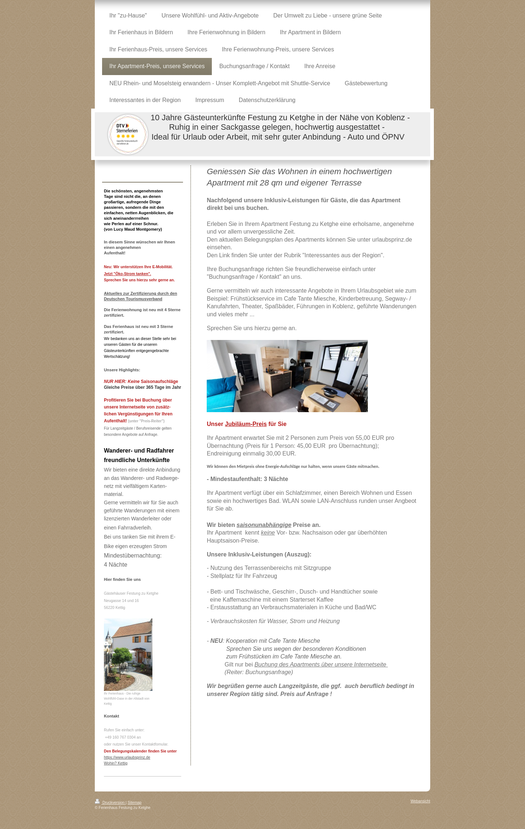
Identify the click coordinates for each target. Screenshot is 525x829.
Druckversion (110, 803)
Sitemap (134, 803)
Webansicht (420, 801)
